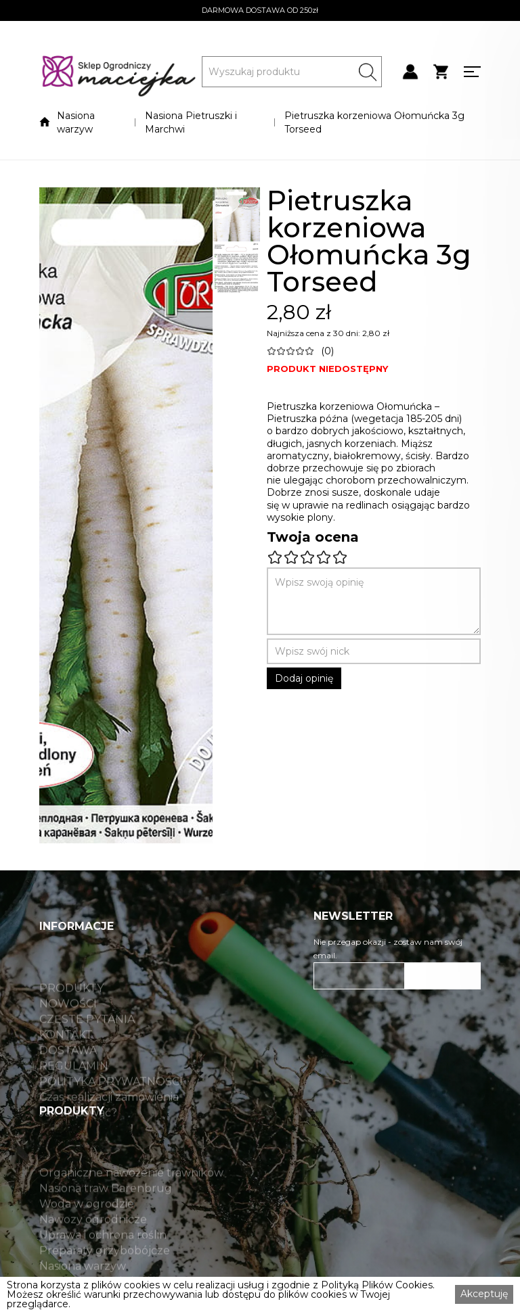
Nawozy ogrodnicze (93, 1246)
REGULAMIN (73, 1092)
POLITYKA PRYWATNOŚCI (111, 1108)
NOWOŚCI (68, 1030)
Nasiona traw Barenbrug (105, 1215)
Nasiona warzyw (76, 122)
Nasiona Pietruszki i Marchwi (191, 122)
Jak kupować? (78, 1139)
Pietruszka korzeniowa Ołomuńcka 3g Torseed (374, 122)
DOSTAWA (68, 1077)
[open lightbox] (126, 515)
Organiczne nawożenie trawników (131, 1199)
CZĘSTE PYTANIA (87, 1046)
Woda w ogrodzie (86, 1230)
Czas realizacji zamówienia (109, 1124)
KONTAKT (66, 1061)
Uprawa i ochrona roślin (103, 1262)
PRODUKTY (71, 1015)
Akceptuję (484, 1294)
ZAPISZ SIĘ (443, 976)
